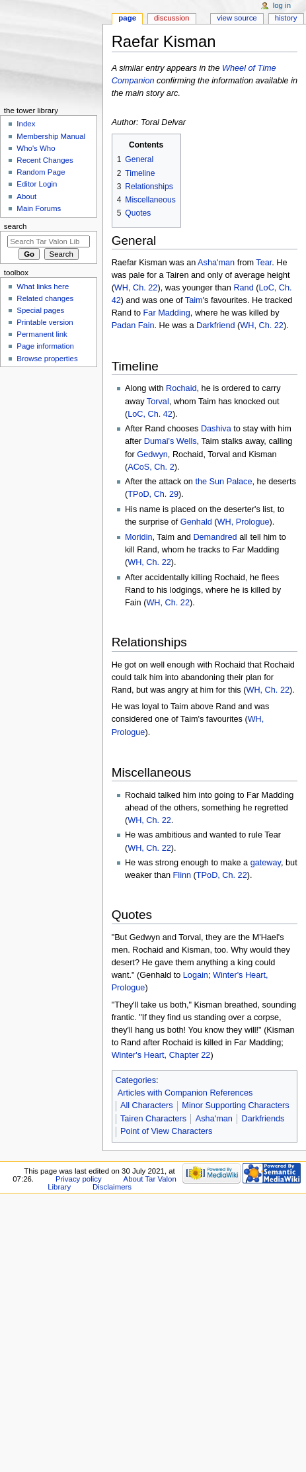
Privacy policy (79, 1179)
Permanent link (42, 334)
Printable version (45, 322)
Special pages (40, 310)
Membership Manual (51, 136)
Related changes (45, 298)
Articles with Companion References (185, 1093)
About (26, 196)
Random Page (41, 172)
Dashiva (216, 428)
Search (15, 226)
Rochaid (181, 388)
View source (236, 18)
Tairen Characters (153, 1118)
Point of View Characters (166, 1131)
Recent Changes (45, 160)
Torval (158, 401)
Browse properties (47, 359)
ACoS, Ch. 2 (151, 467)
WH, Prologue (243, 522)
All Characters (146, 1105)
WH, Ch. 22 (136, 287)
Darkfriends (263, 1118)
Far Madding (166, 313)
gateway (265, 862)
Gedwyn (152, 454)
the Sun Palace (223, 481)
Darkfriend (215, 325)
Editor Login (37, 184)
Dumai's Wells (170, 441)
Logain (195, 975)
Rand (243, 287)
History (286, 18)
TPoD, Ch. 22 (221, 875)
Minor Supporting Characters (235, 1105)
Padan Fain (133, 325)
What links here (43, 286)
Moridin (139, 537)
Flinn (182, 875)
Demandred (215, 537)
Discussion (171, 18)
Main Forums (39, 208)
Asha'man (216, 262)
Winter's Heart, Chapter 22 (161, 1055)
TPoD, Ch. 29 (153, 494)
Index (26, 124)
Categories (136, 1080)
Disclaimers (112, 1187)
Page (127, 18)
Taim (194, 300)
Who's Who (36, 148)
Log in (282, 5)
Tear (264, 262)
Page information (45, 346)
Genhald (196, 522)
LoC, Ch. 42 (150, 414)
